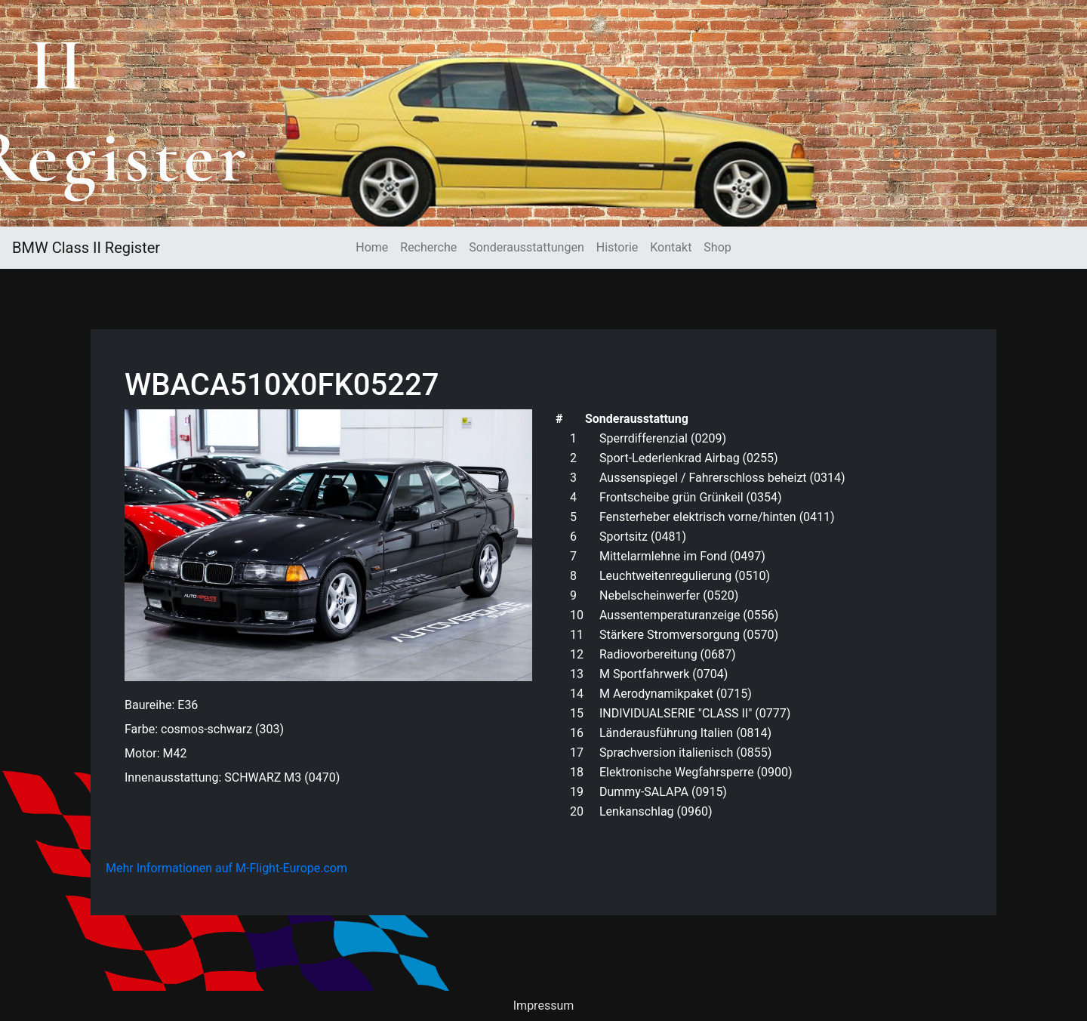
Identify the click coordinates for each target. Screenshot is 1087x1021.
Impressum (543, 1005)
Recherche (428, 247)
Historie (617, 247)
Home (372, 247)
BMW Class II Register (86, 248)
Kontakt (670, 247)
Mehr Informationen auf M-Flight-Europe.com (226, 868)
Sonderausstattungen (526, 247)
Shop (717, 247)
